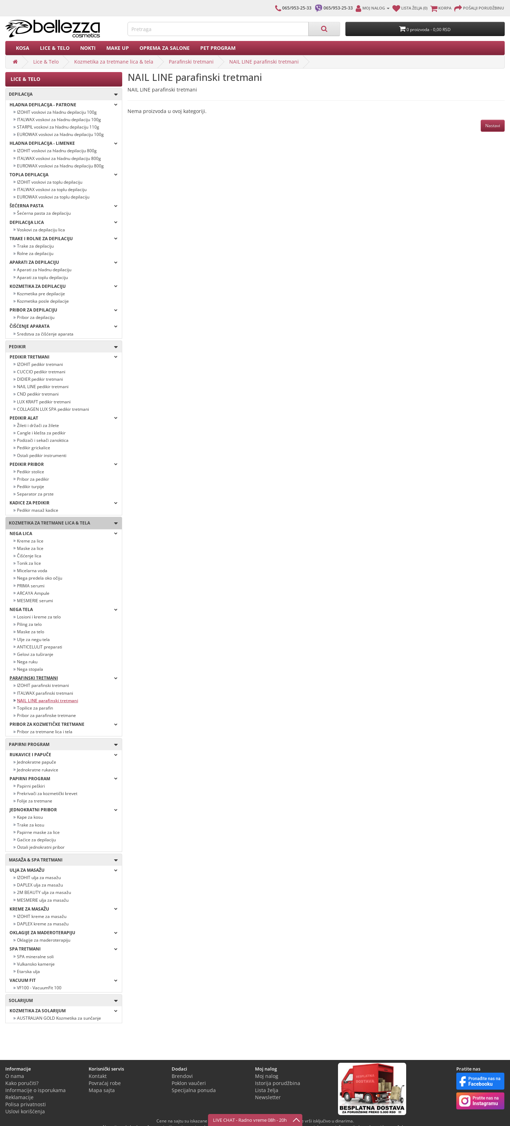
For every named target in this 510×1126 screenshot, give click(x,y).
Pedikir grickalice (33, 448)
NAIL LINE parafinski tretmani (264, 61)
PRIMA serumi (31, 586)
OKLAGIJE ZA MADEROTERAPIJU (64, 933)
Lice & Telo (55, 48)
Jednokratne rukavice (37, 770)
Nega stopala (30, 669)
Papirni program (62, 744)
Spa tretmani (64, 949)
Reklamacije (19, 1097)
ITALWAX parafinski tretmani (45, 693)
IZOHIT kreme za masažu (41, 916)
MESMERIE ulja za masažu (43, 900)
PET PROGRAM (218, 48)
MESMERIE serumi (35, 601)
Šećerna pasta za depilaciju (44, 213)
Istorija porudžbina (277, 1083)
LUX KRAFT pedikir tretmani (44, 402)
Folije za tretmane (34, 801)
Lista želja (266, 1090)
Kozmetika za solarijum (64, 1011)
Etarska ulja (28, 971)
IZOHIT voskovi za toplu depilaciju (49, 182)
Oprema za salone (165, 48)
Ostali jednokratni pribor (41, 847)
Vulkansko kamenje (36, 964)
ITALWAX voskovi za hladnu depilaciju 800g (59, 158)
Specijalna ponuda (194, 1090)
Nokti (88, 48)
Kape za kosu (30, 817)
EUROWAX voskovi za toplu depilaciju (53, 197)
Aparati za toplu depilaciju (42, 277)
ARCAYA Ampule (33, 593)
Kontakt (98, 1076)
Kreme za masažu (64, 909)
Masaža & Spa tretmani (62, 860)
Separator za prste (35, 494)
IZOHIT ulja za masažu (39, 878)
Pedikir (62, 347)
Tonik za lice (29, 563)
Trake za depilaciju (35, 246)
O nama (14, 1076)
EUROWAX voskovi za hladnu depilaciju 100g (60, 134)
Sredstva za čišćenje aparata (45, 334)
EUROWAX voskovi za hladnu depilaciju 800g (60, 166)
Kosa (22, 48)
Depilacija (62, 94)
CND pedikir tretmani (38, 394)
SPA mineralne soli (35, 957)
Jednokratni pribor (64, 810)
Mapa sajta (102, 1090)
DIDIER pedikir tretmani (40, 379)
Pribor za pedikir (33, 479)
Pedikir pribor (64, 464)
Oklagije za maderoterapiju (43, 940)
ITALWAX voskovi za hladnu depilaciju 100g (59, 120)
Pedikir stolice (30, 472)
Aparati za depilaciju (64, 262)
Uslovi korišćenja (25, 1111)
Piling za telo (29, 624)
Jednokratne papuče (36, 762)
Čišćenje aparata (64, 326)
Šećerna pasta (64, 206)
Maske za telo (30, 632)
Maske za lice (30, 548)
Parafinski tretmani (191, 61)
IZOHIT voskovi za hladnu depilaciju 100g (57, 112)
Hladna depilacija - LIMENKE (64, 143)
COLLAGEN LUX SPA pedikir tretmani (53, 409)
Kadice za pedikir (64, 503)
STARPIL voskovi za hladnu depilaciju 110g (58, 127)
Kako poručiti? (21, 1083)
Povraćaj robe (105, 1083)
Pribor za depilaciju (64, 310)
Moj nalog (266, 1076)
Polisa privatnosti (25, 1104)
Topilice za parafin (35, 708)
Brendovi (182, 1076)
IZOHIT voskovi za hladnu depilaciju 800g (57, 151)
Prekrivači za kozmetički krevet (47, 793)
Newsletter (268, 1097)
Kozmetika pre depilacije (41, 294)
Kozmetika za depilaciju (64, 286)
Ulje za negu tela (33, 639)
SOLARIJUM (62, 1000)
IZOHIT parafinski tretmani (43, 685)
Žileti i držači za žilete (38, 425)
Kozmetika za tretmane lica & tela (113, 61)
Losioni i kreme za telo (39, 617)
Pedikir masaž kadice (37, 510)
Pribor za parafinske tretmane (46, 715)
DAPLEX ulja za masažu (40, 885)
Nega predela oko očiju (39, 578)
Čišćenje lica (29, 556)
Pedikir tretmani (64, 357)
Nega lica (64, 534)
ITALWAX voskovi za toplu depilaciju (52, 189)
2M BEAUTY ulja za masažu (44, 892)
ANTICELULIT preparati (39, 647)
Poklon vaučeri (189, 1083)
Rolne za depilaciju (35, 253)
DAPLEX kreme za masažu (43, 924)
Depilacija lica (64, 222)
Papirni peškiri (31, 786)
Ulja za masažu (64, 870)
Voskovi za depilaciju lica (41, 230)
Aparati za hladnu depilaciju (44, 270)
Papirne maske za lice (38, 832)
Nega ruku (27, 662)
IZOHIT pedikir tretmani (40, 364)
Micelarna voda (32, 571)
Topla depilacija (64, 175)
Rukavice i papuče (64, 755)
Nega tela (64, 609)
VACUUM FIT (64, 980)
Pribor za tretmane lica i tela (44, 732)
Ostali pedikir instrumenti (41, 455)
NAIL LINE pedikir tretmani (43, 387)
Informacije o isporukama (35, 1090)
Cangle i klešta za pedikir (41, 433)
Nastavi (492, 126)
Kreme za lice (30, 541)
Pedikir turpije (30, 487)
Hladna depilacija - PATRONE (64, 105)
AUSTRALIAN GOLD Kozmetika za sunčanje (59, 1018)
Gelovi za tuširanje (35, 654)
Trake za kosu (30, 825)
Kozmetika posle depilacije (43, 301)
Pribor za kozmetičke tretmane (64, 724)
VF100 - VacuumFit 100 (39, 988)
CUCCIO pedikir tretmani (41, 372)
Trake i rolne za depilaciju (64, 239)
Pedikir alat (64, 418)
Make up (117, 48)
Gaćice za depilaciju (36, 840)
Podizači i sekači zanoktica (43, 440)
